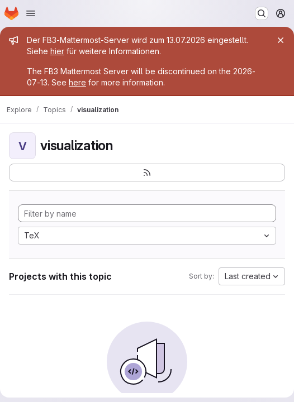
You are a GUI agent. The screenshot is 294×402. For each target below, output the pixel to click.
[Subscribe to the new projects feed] (147, 172)
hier (57, 51)
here (77, 82)
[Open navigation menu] (31, 13)
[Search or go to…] (261, 13)
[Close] (280, 40)
